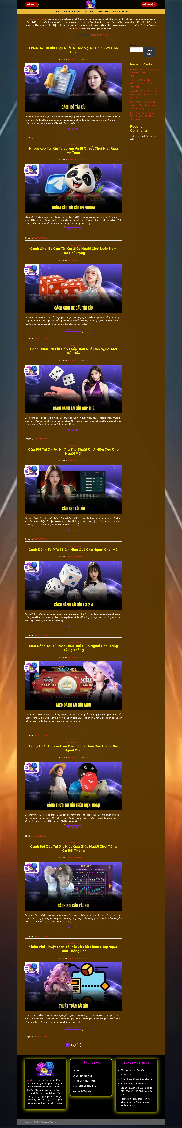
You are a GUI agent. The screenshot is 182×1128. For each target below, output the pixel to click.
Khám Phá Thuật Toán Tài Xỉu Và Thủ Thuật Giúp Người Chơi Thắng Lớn (73, 949)
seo (86, 59)
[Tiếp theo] (79, 1045)
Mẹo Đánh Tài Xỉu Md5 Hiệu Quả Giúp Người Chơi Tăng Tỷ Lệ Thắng (73, 648)
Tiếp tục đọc (73, 129)
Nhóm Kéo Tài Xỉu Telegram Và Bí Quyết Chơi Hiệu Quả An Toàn (73, 150)
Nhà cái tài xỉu (120, 11)
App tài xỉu (69, 11)
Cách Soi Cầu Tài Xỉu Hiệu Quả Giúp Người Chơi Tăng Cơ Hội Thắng (73, 848)
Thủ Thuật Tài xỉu (86, 11)
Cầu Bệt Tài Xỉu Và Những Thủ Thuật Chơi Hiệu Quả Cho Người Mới (73, 451)
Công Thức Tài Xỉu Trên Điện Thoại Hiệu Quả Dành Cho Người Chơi (73, 748)
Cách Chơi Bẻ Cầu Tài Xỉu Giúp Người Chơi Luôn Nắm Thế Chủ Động (73, 251)
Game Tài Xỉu (99, 34)
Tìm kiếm (134, 45)
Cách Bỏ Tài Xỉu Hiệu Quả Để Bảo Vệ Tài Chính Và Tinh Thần (73, 50)
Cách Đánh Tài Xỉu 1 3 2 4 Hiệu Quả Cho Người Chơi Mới (73, 550)
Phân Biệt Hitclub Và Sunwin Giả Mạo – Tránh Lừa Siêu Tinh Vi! (143, 72)
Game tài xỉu (104, 11)
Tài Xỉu (57, 11)
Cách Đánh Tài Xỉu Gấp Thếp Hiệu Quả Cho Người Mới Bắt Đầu (73, 351)
